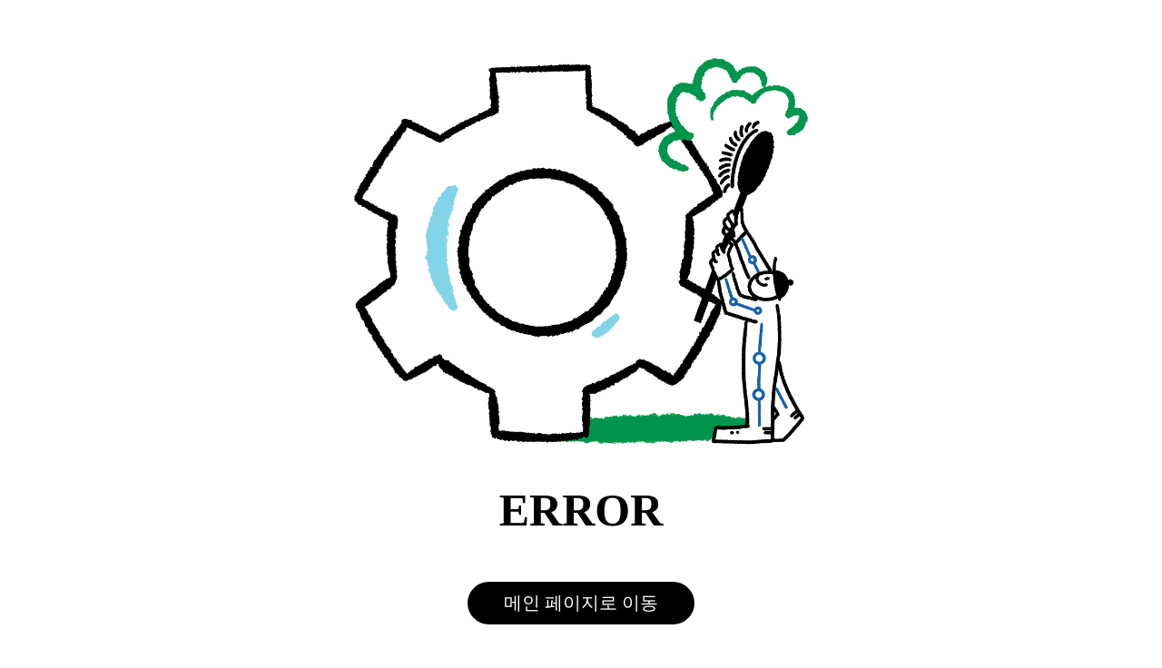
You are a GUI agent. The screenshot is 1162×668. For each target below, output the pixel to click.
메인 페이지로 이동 (581, 603)
